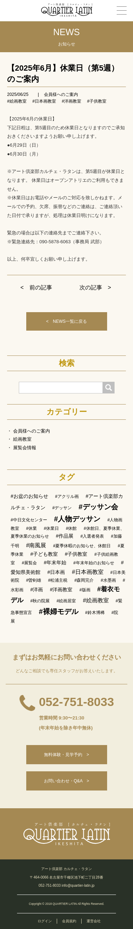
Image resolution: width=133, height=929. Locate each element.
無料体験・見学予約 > (66, 754)
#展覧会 (29, 562)
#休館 (71, 528)
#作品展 (64, 536)
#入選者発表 (92, 536)
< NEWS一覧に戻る (66, 321)
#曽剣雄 (33, 580)
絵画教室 (22, 439)
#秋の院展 (40, 600)
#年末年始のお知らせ (93, 562)
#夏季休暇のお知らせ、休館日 (82, 545)
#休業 (31, 528)
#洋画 (36, 589)
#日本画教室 (44, 101)
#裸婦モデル (58, 611)
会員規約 (69, 921)
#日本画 (56, 572)
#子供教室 (96, 101)
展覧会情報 (24, 447)
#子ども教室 (44, 554)
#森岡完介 (84, 580)
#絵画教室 (17, 101)
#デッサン (62, 507)
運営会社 (94, 921)
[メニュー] (122, 10)
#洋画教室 (71, 101)
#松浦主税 (58, 580)
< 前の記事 (36, 287)
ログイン (45, 921)
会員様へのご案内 (61, 94)
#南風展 (36, 545)
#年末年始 (55, 562)
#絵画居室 (66, 600)
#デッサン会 (98, 507)
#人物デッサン (77, 519)
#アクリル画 (67, 496)
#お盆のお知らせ (29, 496)
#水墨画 (108, 580)
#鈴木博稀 (95, 612)
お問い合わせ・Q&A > (66, 780)
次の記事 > (95, 287)
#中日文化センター (29, 519)
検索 (66, 363)
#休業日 (51, 528)
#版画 (84, 589)
